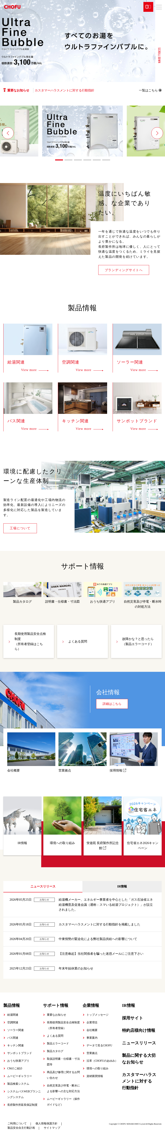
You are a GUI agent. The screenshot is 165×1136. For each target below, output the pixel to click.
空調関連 (12, 1022)
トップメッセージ (97, 1014)
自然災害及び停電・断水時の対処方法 (143, 595)
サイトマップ (52, 1127)
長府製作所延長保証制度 (22, 1104)
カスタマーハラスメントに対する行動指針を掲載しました (99, 924)
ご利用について (17, 1123)
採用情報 (134, 752)
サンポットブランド (19, 1053)
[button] (8, 133)
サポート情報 (55, 1005)
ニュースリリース (43, 886)
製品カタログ (22, 592)
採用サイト (132, 1018)
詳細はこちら (112, 703)
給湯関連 (12, 1014)
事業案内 (92, 1037)
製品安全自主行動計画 (21, 1127)
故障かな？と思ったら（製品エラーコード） (138, 641)
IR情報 (122, 886)
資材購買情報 (95, 1076)
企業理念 (92, 1022)
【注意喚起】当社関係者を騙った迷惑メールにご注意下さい (101, 953)
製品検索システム (18, 1083)
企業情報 (91, 1005)
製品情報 (11, 1005)
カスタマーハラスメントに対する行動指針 (64, 90)
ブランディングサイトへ (124, 270)
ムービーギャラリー (19, 1076)
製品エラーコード (58, 1043)
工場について (20, 528)
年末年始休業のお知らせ (76, 968)
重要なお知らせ (56, 1014)
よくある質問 (77, 641)
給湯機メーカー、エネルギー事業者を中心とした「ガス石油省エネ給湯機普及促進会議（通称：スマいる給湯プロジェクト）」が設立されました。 (106, 904)
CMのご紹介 (15, 1068)
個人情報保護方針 (46, 1123)
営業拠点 (82, 752)
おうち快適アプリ (103, 592)
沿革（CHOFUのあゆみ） (102, 1060)
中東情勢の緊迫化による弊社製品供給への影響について (98, 939)
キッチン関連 (15, 1045)
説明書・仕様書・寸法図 (62, 592)
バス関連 (12, 1037)
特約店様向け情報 (138, 1030)
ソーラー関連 (15, 1030)
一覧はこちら (150, 90)
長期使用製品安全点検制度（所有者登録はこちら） (30, 641)
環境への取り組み (97, 1068)
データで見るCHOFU (99, 1045)
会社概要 (31, 752)
